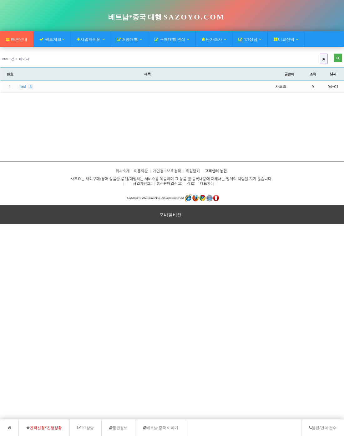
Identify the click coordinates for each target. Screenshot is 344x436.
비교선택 (286, 39)
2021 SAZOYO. (151, 197)
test (23, 86)
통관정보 (118, 427)
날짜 (333, 73)
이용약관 (141, 171)
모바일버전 (170, 215)
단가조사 (213, 39)
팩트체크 (51, 39)
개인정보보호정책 (167, 171)
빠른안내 (16, 39)
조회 (313, 73)
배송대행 (129, 39)
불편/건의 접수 (322, 427)
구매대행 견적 (171, 39)
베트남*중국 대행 (166, 17)
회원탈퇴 (193, 171)
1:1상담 (249, 39)
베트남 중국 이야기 (160, 427)
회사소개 (13, 142)
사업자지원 (91, 39)
